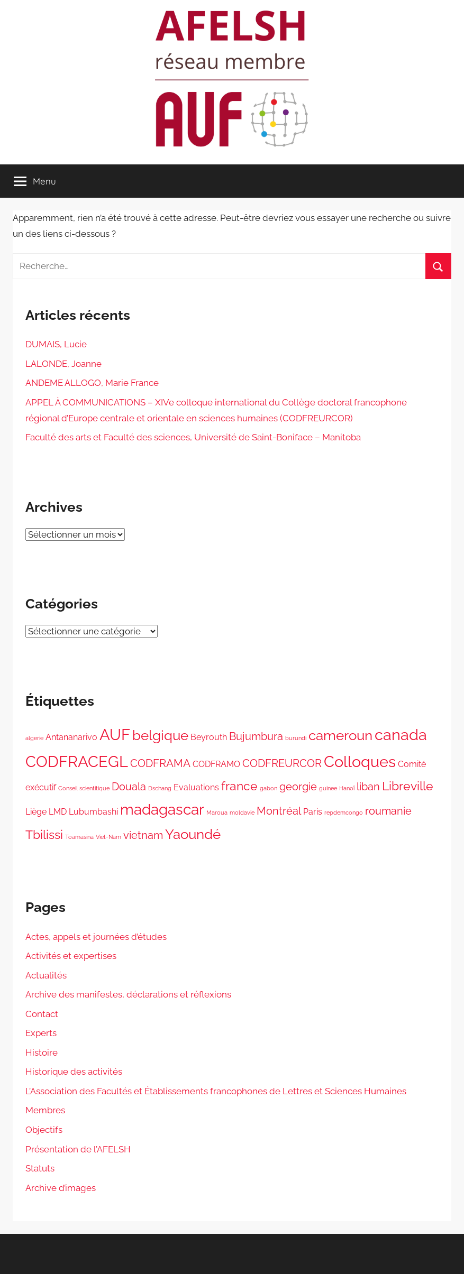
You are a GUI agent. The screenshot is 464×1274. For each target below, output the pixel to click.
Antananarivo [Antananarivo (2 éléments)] (71, 737)
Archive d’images (60, 1188)
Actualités (46, 975)
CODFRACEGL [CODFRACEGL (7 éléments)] (76, 761)
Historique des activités (73, 1071)
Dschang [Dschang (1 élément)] (159, 788)
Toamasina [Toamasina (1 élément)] (79, 837)
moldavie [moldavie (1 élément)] (242, 812)
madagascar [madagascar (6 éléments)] (162, 809)
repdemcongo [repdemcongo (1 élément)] (343, 812)
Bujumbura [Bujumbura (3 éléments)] (256, 736)
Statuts (39, 1168)
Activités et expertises (70, 955)
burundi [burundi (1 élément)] (295, 738)
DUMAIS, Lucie (56, 344)
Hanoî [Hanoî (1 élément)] (346, 788)
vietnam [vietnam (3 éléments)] (143, 835)
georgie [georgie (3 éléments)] (298, 786)
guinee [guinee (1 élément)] (328, 788)
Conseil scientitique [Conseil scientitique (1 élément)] (84, 788)
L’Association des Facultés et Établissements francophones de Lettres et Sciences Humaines (215, 1091)
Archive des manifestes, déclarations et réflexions (128, 994)
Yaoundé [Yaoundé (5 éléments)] (193, 834)
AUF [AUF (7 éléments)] (114, 734)
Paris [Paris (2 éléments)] (312, 812)
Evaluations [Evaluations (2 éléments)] (196, 787)
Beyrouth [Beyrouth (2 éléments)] (208, 737)
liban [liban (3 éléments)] (368, 786)
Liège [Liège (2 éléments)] (36, 812)
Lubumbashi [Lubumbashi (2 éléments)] (93, 812)
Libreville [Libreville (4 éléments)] (407, 786)
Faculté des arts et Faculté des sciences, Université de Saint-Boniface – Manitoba (193, 437)
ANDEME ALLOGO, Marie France (92, 382)
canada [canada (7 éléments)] (401, 734)
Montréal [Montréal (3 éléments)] (279, 811)
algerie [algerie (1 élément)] (34, 738)
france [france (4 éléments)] (239, 786)
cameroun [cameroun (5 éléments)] (340, 735)
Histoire (41, 1052)
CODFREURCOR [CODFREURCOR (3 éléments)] (282, 763)
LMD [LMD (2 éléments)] (58, 812)
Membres (45, 1110)
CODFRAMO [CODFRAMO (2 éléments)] (216, 764)
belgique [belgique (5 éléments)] (160, 735)
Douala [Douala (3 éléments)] (129, 786)
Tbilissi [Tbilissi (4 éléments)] (44, 834)
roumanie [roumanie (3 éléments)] (388, 811)
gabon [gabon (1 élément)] (268, 788)
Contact (41, 1014)
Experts (41, 1033)
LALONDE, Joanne (63, 363)
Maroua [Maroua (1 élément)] (217, 812)
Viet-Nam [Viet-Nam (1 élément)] (108, 837)
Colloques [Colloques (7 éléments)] (360, 761)
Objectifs (43, 1129)
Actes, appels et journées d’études (96, 936)
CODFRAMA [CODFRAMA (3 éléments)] (160, 763)
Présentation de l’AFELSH (78, 1149)
